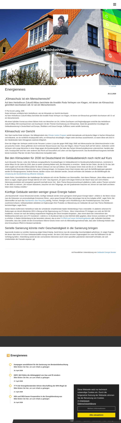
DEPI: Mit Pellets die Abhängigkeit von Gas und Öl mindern (38, 375)
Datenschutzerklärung (87, 404)
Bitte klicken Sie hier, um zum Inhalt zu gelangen (31, 367)
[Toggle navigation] (114, 7)
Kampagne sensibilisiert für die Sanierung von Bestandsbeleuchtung (41, 364)
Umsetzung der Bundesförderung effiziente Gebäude (24, 174)
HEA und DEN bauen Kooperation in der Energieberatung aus (38, 396)
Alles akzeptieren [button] (96, 415)
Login (72, 421)
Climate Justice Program (57, 135)
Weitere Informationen (96, 408)
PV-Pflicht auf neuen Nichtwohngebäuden (75, 218)
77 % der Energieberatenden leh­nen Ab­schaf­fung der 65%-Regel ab (40, 386)
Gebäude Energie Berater (106, 252)
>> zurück (112, 86)
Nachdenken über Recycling (35, 201)
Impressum (84, 401)
